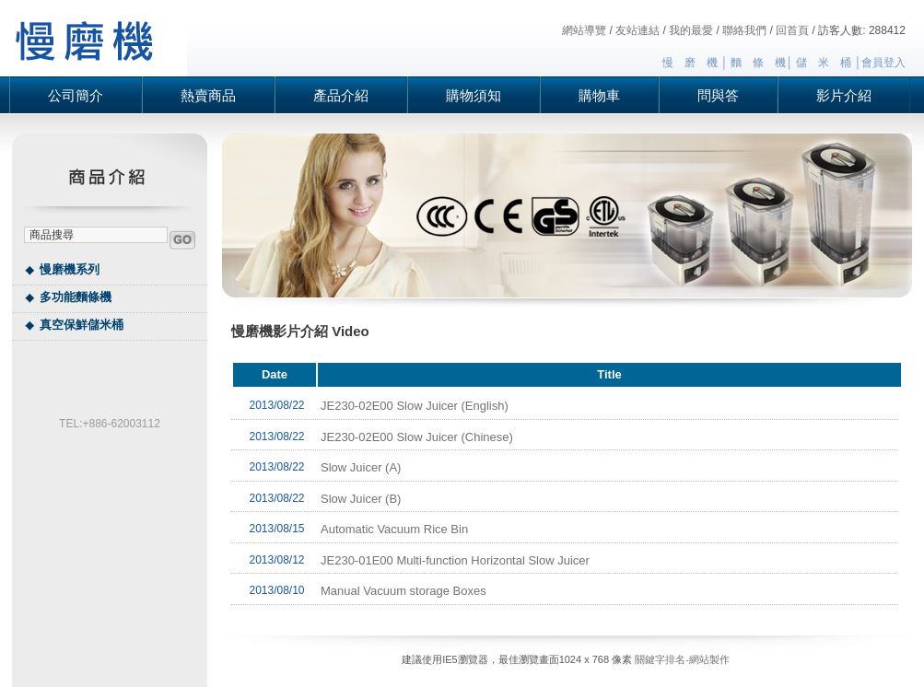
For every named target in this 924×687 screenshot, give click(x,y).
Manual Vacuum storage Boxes (403, 591)
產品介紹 (340, 95)
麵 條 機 (758, 62)
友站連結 (637, 30)
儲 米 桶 (823, 62)
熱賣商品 (208, 95)
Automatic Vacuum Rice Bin (394, 529)
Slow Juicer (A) (361, 467)
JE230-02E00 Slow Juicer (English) (415, 406)
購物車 (599, 95)
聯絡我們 (744, 30)
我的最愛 (691, 30)
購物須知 (473, 95)
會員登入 (883, 62)
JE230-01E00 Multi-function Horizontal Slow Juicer (455, 560)
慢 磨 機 (690, 62)
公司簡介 (75, 95)
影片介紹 (843, 95)
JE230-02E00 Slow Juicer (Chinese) (417, 437)
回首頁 (792, 30)
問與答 (718, 95)
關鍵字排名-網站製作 (682, 659)
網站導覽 (584, 30)
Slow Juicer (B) (361, 499)
